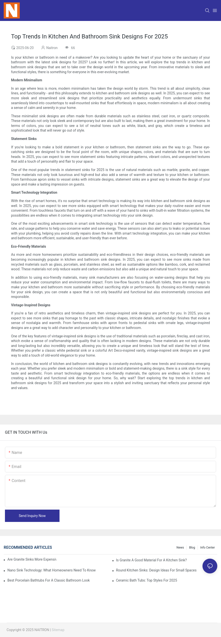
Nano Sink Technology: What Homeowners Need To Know (51, 570)
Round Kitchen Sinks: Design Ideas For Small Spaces (156, 570)
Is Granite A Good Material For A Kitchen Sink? (151, 560)
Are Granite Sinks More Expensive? (31, 559)
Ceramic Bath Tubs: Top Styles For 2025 (146, 580)
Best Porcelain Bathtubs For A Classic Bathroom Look (48, 580)
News (180, 547)
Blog (192, 547)
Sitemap (58, 630)
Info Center (207, 547)
